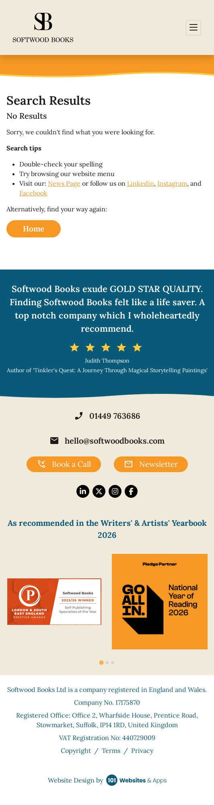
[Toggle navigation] (193, 27)
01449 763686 (107, 416)
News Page (64, 183)
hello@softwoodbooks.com (107, 440)
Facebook (33, 193)
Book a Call (64, 464)
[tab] (101, 663)
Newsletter (151, 464)
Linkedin (140, 183)
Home (33, 228)
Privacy (142, 750)
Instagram (172, 183)
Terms (111, 750)
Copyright (76, 750)
